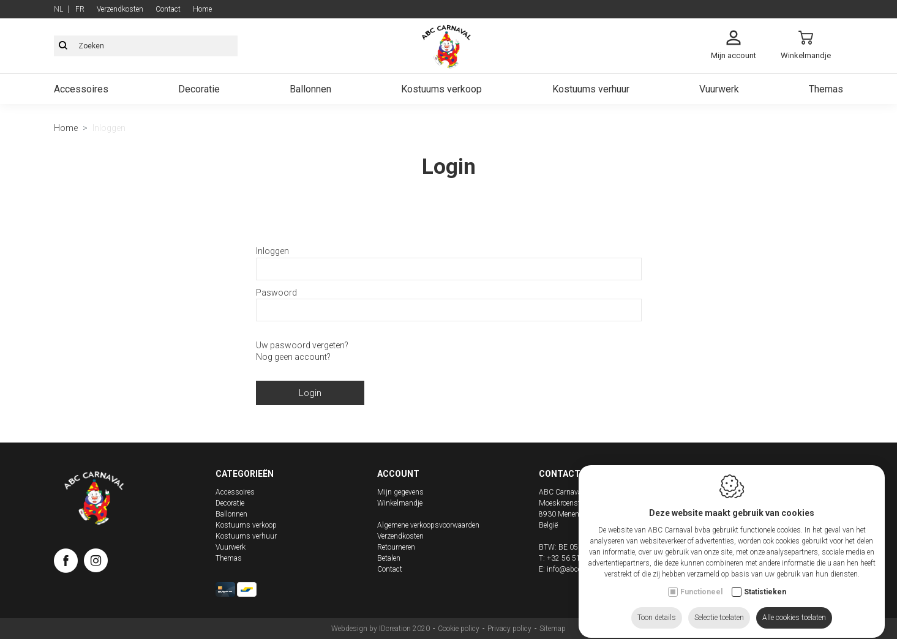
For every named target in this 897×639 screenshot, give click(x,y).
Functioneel (701, 581)
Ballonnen (310, 89)
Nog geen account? (293, 357)
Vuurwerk (719, 89)
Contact (168, 9)
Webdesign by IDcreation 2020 (380, 628)
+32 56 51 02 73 (574, 558)
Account (398, 474)
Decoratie (199, 89)
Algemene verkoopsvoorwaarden (428, 525)
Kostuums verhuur (590, 89)
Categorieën (245, 474)
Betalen (388, 558)
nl (58, 9)
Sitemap (552, 628)
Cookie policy (458, 628)
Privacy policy (509, 628)
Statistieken (765, 581)
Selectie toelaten (719, 606)
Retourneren (396, 547)
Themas (826, 89)
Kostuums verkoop (441, 89)
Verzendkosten (120, 9)
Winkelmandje (399, 503)
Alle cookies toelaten (794, 606)
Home (202, 9)
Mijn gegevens (400, 492)
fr (79, 9)
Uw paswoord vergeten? (302, 345)
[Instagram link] (96, 563)
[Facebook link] (69, 563)
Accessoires (81, 89)
